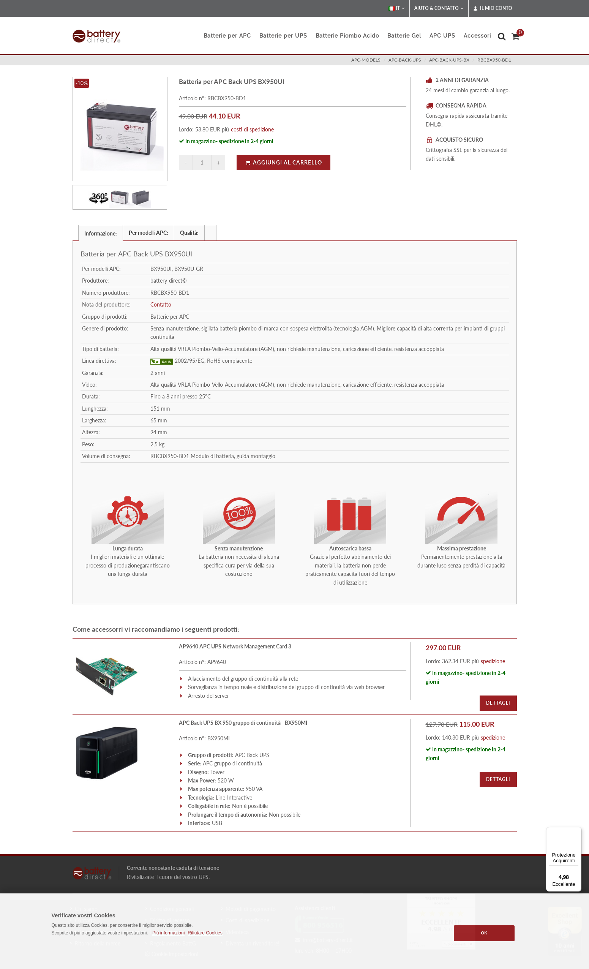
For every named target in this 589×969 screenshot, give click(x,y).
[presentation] (210, 232)
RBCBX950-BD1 (494, 60)
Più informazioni (168, 933)
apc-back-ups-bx (449, 60)
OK (484, 933)
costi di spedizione (252, 129)
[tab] (100, 232)
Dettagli (498, 703)
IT (396, 8)
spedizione (493, 661)
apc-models (366, 60)
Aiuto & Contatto (439, 8)
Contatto (160, 304)
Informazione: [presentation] (100, 233)
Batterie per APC (227, 36)
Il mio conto (492, 8)
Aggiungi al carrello (283, 162)
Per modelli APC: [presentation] (148, 232)
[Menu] (576, 831)
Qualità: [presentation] (189, 232)
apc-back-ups (404, 60)
